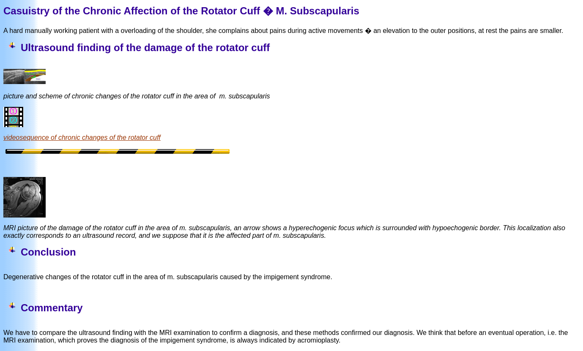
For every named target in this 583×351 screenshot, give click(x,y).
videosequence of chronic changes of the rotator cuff (82, 137)
